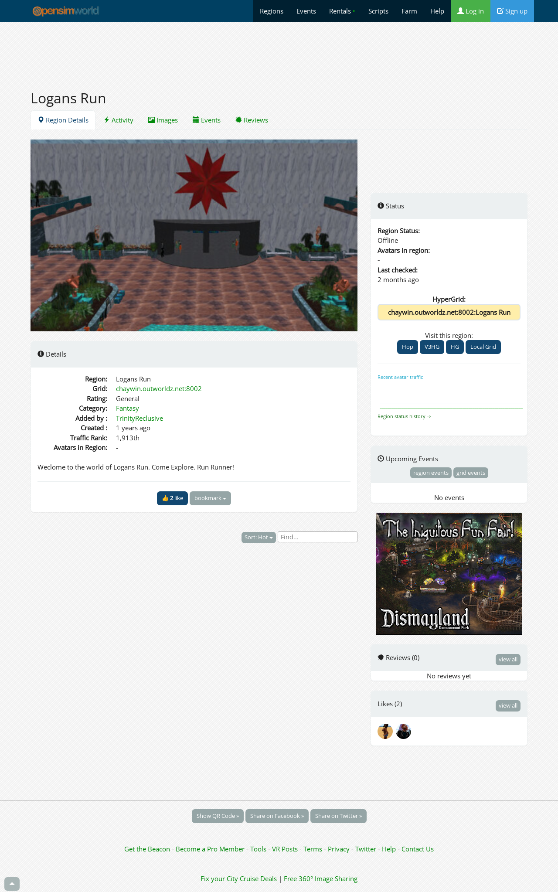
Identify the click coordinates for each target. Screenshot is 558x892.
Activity (118, 120)
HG (455, 347)
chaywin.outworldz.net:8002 (159, 388)
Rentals (342, 11)
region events (431, 473)
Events (306, 11)
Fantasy (127, 408)
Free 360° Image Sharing (320, 878)
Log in (470, 11)
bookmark (210, 498)
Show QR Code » (218, 816)
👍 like (172, 498)
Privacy (339, 848)
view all (508, 659)
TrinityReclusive (139, 418)
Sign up (512, 11)
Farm (409, 11)
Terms (313, 848)
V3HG (432, 347)
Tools (259, 848)
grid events (470, 473)
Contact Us (417, 848)
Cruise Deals (258, 878)
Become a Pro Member (211, 848)
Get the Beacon (147, 848)
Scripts (378, 11)
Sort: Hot (259, 537)
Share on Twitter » (338, 816)
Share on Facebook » (277, 816)
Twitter (365, 848)
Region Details (62, 120)
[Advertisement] (279, 51)
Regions (271, 11)
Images (163, 120)
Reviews (251, 120)
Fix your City (219, 878)
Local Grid (483, 347)
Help (437, 11)
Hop (407, 347)
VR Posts (285, 848)
